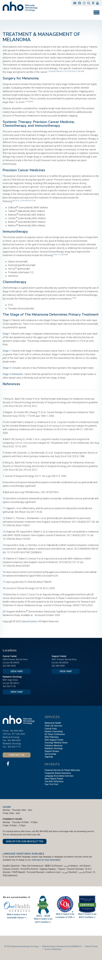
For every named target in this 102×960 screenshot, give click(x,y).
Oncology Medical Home (56, 742)
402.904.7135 (9, 686)
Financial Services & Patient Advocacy (62, 770)
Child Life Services (53, 725)
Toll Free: (7, 734)
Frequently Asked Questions (58, 773)
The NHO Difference (54, 781)
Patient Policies (91, 946)
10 (60, 71)
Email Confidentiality (52, 949)
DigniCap (49, 757)
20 (83, 71)
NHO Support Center (54, 740)
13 (67, 71)
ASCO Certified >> (87, 917)
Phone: (6, 731)
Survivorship (50, 754)
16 (74, 71)
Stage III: (7, 367)
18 (79, 71)
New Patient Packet (54, 778)
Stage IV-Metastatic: (13, 374)
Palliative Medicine (53, 745)
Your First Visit (51, 784)
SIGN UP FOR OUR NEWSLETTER (24, 841)
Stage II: (7, 350)
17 (76, 71)
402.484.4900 (9, 666)
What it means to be (87, 914)
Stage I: (6, 333)
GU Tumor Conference (55, 734)
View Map (16, 671)
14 (70, 71)
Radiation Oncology (54, 748)
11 (63, 71)
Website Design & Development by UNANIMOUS (61, 946)
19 (81, 71)
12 (65, 71)
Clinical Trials (51, 728)
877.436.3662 (18, 734)
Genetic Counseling (54, 731)
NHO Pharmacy (52, 737)
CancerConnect (29, 621)
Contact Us (16, 755)
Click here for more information (46, 860)
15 (72, 71)
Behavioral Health (53, 723)
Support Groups (52, 751)
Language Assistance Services (59, 776)
